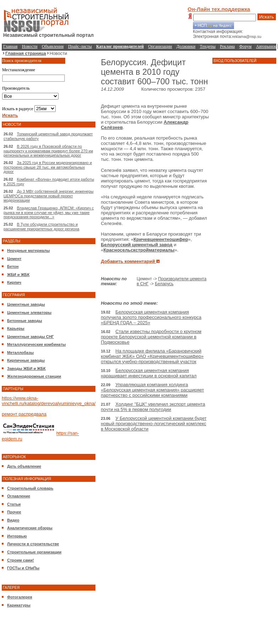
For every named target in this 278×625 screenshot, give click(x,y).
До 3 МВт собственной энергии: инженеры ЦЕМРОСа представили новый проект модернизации (49, 195)
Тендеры (208, 46)
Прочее (14, 512)
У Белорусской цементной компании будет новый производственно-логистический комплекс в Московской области (153, 424)
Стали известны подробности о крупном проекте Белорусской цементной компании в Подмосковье (151, 337)
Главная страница (25, 53)
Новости (30, 46)
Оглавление (18, 496)
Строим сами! (20, 560)
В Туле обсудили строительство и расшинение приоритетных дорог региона (41, 226)
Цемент (14, 259)
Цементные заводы (26, 304)
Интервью (17, 536)
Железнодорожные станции (34, 376)
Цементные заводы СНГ (30, 336)
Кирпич (14, 282)
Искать (266, 16)
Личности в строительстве (33, 544)
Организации (160, 46)
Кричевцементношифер (161, 239)
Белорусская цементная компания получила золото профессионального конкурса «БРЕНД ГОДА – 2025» (151, 317)
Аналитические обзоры (29, 528)
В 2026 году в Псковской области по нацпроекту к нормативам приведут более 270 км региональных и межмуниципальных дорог (48, 150)
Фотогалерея (19, 597)
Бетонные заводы (24, 321)
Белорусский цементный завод (136, 244)
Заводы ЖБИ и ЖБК (26, 368)
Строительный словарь (30, 488)
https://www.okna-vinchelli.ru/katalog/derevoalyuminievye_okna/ (48, 400)
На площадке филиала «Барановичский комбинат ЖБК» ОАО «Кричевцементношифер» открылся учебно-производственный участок (152, 356)
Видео (13, 520)
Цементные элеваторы (29, 312)
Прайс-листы (80, 46)
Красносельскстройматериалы (139, 250)
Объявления (52, 46)
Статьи (14, 504)
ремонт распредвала (24, 414)
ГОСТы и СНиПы (23, 568)
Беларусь (164, 283)
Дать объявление (24, 466)
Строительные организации (34, 552)
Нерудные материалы (28, 250)
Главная (10, 46)
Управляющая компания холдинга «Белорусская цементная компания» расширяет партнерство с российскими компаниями (152, 390)
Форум (245, 46)
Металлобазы (20, 352)
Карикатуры (18, 605)
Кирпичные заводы (26, 360)
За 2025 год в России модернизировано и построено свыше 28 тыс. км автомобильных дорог (48, 167)
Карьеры (15, 328)
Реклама (227, 46)
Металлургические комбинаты (36, 344)
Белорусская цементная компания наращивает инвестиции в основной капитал (148, 373)
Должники (186, 46)
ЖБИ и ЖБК (18, 274)
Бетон (12, 266)
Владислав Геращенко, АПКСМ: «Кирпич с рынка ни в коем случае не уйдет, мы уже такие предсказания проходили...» (49, 212)
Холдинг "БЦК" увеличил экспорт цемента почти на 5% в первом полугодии (153, 406)
